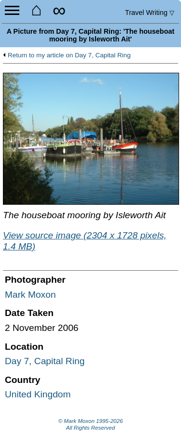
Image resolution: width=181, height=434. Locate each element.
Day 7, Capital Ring (44, 361)
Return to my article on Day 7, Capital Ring (69, 55)
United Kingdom (38, 394)
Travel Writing (149, 12)
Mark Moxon (30, 294)
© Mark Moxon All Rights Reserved (90, 424)
